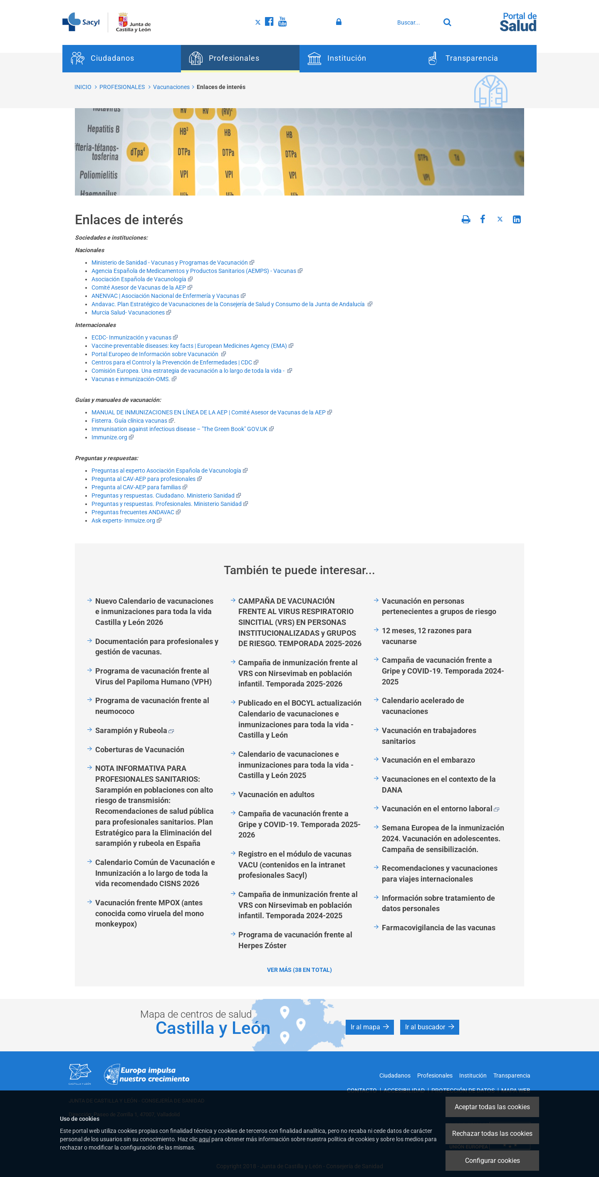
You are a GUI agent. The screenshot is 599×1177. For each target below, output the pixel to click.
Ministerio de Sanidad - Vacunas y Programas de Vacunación (173, 262)
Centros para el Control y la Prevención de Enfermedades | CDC (175, 362)
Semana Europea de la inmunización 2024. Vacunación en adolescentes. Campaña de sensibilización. (443, 838)
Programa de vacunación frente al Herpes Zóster (295, 940)
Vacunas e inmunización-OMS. (134, 379)
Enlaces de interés (221, 87)
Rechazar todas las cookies (492, 1133)
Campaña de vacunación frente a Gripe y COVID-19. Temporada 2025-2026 (299, 824)
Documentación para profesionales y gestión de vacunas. (156, 647)
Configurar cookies (492, 1161)
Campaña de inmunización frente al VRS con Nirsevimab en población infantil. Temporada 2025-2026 (298, 673)
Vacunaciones (171, 87)
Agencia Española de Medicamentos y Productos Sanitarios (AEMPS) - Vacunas (197, 271)
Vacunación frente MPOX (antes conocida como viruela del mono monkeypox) (149, 913)
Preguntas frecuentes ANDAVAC (136, 512)
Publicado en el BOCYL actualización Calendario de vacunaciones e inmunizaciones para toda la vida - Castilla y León (299, 719)
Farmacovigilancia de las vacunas (438, 927)
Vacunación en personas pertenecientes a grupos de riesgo (439, 606)
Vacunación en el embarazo (428, 760)
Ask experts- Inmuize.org (127, 520)
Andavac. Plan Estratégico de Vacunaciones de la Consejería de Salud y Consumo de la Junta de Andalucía (232, 304)
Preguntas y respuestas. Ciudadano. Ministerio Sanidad (166, 495)
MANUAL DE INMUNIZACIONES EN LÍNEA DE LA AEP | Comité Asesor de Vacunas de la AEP (212, 412)
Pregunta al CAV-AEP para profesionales (147, 479)
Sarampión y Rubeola (134, 730)
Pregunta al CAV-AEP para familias (140, 487)
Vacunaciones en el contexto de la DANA (439, 784)
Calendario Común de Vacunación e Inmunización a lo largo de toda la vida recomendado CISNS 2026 (155, 873)
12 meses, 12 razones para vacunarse (427, 636)
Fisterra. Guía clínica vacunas (133, 420)
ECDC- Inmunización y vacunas (135, 337)
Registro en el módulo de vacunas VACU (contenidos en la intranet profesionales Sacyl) (294, 865)
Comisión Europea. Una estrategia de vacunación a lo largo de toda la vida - (192, 370)
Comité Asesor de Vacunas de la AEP (142, 287)
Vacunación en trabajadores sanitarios (429, 736)
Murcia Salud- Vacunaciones (131, 312)
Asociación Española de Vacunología (142, 279)
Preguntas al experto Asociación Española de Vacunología (170, 470)
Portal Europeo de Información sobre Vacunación (159, 354)
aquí (204, 1139)
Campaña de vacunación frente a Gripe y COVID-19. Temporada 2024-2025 (443, 671)
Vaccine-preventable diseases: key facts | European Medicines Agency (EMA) (193, 345)
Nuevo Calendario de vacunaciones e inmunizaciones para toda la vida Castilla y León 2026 (154, 612)
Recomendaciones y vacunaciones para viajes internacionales (440, 873)
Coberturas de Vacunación (139, 749)
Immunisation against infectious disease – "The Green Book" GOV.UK (183, 429)
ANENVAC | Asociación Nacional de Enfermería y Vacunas (169, 295)
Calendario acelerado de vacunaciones (423, 706)
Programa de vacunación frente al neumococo (152, 706)
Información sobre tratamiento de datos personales (438, 903)
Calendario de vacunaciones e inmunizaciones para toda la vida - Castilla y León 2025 (296, 765)
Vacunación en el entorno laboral (440, 808)
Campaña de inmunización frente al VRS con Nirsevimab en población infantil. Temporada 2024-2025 (298, 905)
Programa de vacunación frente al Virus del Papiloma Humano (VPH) (153, 676)
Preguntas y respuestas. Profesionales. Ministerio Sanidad (170, 504)
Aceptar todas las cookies (492, 1107)
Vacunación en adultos (276, 794)
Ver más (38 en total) (299, 969)
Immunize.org (113, 437)
